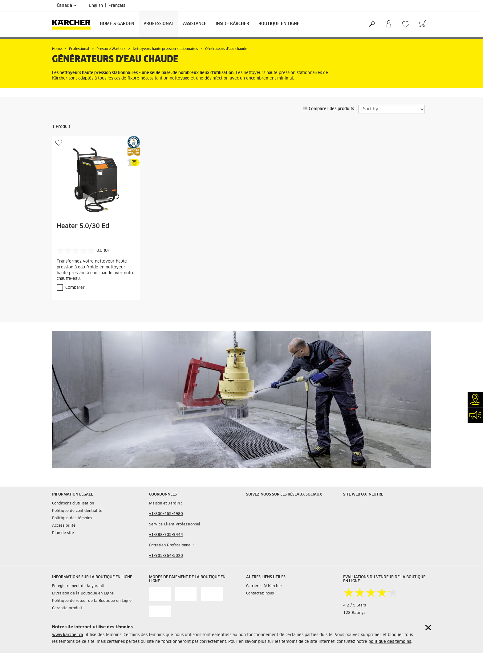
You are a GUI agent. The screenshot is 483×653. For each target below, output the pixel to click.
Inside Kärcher (232, 24)
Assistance (194, 24)
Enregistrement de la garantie (79, 586)
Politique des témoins (72, 518)
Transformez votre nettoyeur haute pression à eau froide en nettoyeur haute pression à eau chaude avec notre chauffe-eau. (96, 270)
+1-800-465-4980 (166, 514)
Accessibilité (63, 526)
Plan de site (63, 533)
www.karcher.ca (67, 635)
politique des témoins (389, 642)
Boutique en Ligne (278, 24)
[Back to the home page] (73, 24)
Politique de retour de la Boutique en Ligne (92, 601)
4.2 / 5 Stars (354, 605)
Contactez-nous (260, 593)
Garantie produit (67, 608)
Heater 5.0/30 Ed (83, 226)
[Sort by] (391, 109)
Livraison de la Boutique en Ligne (83, 593)
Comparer (75, 288)
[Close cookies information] (428, 627)
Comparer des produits (328, 109)
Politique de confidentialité (77, 511)
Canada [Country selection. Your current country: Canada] (66, 5)
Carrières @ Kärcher (264, 586)
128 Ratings (354, 613)
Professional (159, 24)
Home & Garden (117, 24)
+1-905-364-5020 (166, 556)
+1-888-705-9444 (166, 535)
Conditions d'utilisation (73, 503)
